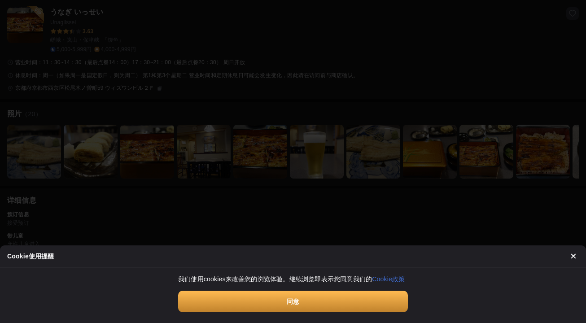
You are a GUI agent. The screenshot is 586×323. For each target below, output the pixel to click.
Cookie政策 (388, 279)
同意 (293, 301)
